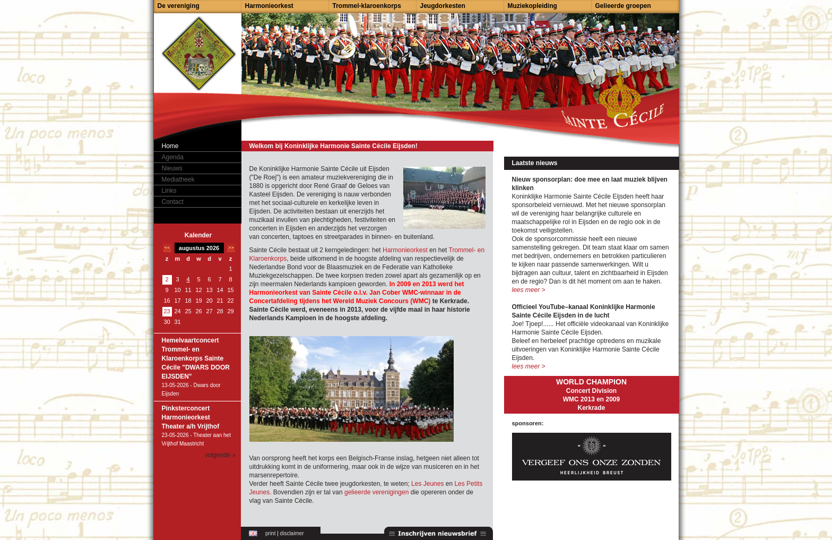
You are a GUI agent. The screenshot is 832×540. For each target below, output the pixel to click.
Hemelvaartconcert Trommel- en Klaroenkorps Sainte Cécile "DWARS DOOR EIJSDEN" (196, 358)
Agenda (173, 157)
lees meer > (528, 290)
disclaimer (292, 533)
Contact (173, 201)
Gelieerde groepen (623, 6)
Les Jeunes (428, 483)
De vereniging (179, 6)
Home (170, 146)
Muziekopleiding (532, 6)
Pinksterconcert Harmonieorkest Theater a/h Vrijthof (191, 417)
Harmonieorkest (269, 6)
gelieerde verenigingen (376, 492)
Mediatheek (178, 179)
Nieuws (172, 168)
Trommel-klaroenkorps (367, 6)
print (270, 533)
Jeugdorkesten (442, 6)
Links (169, 190)
